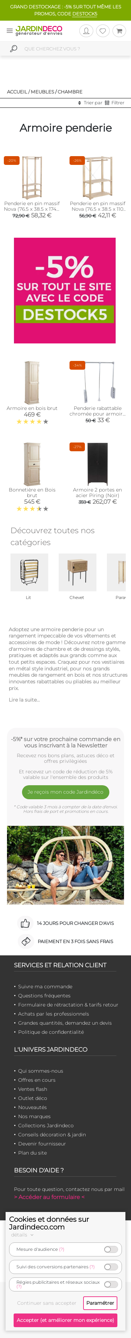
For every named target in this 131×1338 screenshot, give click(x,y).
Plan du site (32, 1153)
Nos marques (34, 1116)
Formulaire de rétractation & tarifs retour (68, 1005)
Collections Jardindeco (46, 1125)
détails (23, 1235)
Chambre (70, 92)
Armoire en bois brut (32, 408)
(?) (61, 1249)
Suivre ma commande (45, 986)
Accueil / (18, 92)
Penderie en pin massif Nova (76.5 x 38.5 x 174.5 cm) (32, 209)
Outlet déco (32, 1098)
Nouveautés (32, 1107)
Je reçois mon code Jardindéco (65, 792)
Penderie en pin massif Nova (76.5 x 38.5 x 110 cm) (97, 209)
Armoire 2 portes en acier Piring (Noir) (97, 493)
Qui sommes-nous (40, 1071)
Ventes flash (32, 1089)
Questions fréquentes (44, 995)
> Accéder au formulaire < (49, 1197)
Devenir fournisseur (42, 1144)
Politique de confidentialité (51, 1032)
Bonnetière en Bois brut (32, 493)
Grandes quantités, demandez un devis (65, 1023)
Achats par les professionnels (53, 1014)
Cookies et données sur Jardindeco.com (49, 1223)
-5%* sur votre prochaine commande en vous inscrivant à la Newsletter (66, 742)
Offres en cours (37, 1080)
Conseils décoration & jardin (52, 1134)
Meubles (42, 92)
